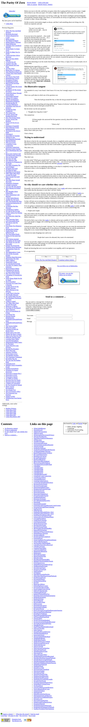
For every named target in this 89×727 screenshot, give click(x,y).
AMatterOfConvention (40, 432)
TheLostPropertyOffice (40, 654)
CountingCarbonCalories (41, 481)
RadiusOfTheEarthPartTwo (42, 594)
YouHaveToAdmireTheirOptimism (44, 709)
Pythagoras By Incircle (12, 270)
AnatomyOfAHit (38, 446)
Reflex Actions (10, 39)
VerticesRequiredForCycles (42, 689)
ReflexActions (38, 604)
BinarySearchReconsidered (41, 461)
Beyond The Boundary (12, 349)
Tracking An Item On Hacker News (12, 330)
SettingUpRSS (38, 618)
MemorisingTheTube (40, 556)
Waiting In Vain (10, 137)
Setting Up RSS (10, 396)
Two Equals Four (11, 390)
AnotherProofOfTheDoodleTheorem (44, 450)
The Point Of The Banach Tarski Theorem (13, 308)
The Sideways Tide (11, 160)
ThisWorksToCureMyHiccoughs (43, 679)
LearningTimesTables (40, 548)
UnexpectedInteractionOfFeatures (43, 687)
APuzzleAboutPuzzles (40, 436)
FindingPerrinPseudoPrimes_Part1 (44, 512)
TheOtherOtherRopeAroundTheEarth (44, 658)
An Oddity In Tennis (12, 378)
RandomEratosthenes (40, 597)
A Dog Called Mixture (12, 198)
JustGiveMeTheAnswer (40, 541)
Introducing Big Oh (11, 103)
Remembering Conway (12, 78)
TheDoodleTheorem (39, 645)
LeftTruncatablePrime (40, 550)
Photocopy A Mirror (11, 306)
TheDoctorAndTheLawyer (41, 643)
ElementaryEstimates (40, 499)
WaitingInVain (38, 692)
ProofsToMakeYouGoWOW (42, 589)
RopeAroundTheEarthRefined (42, 612)
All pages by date (13, 715)
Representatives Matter (12, 268)
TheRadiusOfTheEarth (40, 664)
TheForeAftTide (38, 646)
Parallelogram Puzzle (12, 81)
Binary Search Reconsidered (10, 387)
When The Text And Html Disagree (46, 260)
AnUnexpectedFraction (40, 443)
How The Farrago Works (13, 118)
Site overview (23, 715)
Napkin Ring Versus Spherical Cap (11, 231)
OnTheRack (37, 573)
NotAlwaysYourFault (40, 569)
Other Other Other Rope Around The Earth (13, 174)
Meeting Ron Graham (12, 229)
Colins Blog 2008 (11, 413)
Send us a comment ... (11, 435)
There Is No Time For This (13, 336)
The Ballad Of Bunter (12, 40)
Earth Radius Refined (12, 96)
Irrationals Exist (10, 363)
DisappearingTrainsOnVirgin (42, 489)
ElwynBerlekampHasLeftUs (42, 500)
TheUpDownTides (39, 673)
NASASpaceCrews (39, 563)
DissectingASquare (39, 492)
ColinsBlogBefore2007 (40, 474)
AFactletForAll (38, 430)
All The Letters (10, 68)
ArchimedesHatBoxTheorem (42, 451)
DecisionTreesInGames (40, 486)
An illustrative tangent (11, 428)
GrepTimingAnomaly (40, 522)
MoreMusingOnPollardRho (42, 559)
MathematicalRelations (40, 551)
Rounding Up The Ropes (13, 172)
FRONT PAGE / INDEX (45, 4)
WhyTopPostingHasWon (41, 700)
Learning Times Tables (12, 339)
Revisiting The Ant (11, 359)
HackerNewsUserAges (40, 523)
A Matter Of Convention (13, 383)
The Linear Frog (10, 113)
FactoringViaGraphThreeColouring (44, 507)
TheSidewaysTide (39, 668)
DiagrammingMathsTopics (41, 487)
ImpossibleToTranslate (40, 530)
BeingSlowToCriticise (40, 456)
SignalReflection (38, 625)
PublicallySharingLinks (40, 591)
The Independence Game (13, 252)
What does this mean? (22, 714)
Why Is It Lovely (11, 142)
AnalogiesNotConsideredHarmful (43, 445)
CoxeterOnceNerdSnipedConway (43, 482)
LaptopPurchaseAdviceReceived (43, 545)
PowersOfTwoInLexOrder (41, 587)
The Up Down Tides (12, 157)
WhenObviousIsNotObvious (42, 694)
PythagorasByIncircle (40, 592)
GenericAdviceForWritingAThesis (44, 517)
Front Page (4, 715)
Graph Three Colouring (12, 293)
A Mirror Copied (11, 301)
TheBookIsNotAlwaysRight (42, 641)
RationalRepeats (38, 600)
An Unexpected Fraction (13, 263)
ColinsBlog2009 (38, 471)
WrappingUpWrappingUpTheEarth (44, 707)
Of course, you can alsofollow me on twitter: (66, 274)
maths (63, 188)
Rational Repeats (11, 140)
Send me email (34, 714)
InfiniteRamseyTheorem (41, 533)
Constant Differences (12, 104)
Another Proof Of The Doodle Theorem (12, 287)
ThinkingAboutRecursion (41, 677)
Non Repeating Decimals (13, 139)
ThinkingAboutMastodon (41, 676)
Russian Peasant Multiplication (10, 317)
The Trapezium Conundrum (14, 357)
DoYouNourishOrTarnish (41, 495)
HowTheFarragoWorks (40, 527)
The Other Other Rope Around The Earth (12, 303)
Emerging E (9, 134)
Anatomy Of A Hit (11, 63)
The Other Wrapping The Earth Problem (13, 166)
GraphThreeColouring (40, 520)
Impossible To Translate (13, 136)
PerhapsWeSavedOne (40, 581)
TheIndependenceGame (40, 651)
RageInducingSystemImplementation (44, 595)
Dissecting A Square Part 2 (13, 373)
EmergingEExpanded (40, 504)
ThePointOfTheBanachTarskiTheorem (45, 663)
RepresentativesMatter (40, 607)
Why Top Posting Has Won (14, 201)
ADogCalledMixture (40, 428)
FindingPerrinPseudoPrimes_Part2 (44, 513)
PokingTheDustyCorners (41, 586)
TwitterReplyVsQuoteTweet (42, 684)
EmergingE (37, 502)
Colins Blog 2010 (11, 410)
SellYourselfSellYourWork (41, 617)
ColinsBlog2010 (38, 472)
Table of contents (32, 4)
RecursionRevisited (39, 602)
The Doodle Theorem (12, 295)
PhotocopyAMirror (39, 584)
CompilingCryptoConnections (42, 476)
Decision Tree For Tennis (13, 380)
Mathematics (37, 553)
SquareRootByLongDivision (42, 632)
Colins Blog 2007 (11, 415)
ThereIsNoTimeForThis (40, 674)
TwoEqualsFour (38, 686)
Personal (36, 582)
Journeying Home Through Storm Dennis (13, 94)
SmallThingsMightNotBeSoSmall (43, 627)
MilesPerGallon (38, 558)
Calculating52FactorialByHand (43, 464)
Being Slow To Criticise (13, 70)
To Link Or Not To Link (13, 211)
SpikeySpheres (38, 630)
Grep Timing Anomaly (12, 239)
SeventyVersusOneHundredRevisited (44, 622)
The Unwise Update (11, 326)
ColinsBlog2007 (38, 468)
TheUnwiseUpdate (39, 671)
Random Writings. (11, 408)
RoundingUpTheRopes (40, 614)
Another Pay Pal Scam (12, 199)
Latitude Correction (11, 185)
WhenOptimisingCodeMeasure (43, 695)
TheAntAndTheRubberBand (42, 636)
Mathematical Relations (13, 101)
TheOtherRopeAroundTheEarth (43, 659)
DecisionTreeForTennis (40, 484)
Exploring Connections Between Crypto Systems (13, 148)
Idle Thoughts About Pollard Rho (12, 192)
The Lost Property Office (13, 391)
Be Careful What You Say (13, 296)
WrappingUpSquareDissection (42, 705)
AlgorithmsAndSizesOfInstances (43, 438)
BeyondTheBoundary (40, 458)
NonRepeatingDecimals (41, 566)
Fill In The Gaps (10, 350)
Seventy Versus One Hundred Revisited (11, 115)
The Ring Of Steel (11, 170)
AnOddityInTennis (39, 441)
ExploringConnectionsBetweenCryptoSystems (47, 505)
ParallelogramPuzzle (40, 577)
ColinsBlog (37, 466)
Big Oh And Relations (12, 99)
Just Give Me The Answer (13, 186)
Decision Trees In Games (13, 381)
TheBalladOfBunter (39, 638)
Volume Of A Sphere (12, 98)
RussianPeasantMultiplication (42, 615)
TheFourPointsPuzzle (40, 650)
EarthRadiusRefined (39, 497)
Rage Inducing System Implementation (12, 128)
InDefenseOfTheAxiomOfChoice (43, 532)
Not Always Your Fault (12, 77)
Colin (74, 423)
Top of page (32, 715)
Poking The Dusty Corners (13, 334)
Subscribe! (12, 11)
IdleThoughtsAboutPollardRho (43, 528)
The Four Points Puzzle (12, 234)
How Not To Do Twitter (13, 273)
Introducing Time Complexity (11, 110)
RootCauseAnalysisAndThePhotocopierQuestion (48, 610)
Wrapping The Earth (12, 168)
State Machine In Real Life (13, 72)
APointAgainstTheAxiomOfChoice (44, 435)
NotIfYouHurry (38, 571)
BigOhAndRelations (40, 459)
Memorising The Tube (12, 259)
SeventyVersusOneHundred (42, 620)
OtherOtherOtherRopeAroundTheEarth (45, 576)
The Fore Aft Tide (11, 159)
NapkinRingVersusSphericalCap (43, 564)
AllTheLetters (38, 440)
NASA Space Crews (12, 354)
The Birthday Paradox (12, 355)
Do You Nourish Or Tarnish (14, 385)
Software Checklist (11, 352)
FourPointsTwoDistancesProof (42, 515)
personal (59, 163)
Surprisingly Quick (11, 262)
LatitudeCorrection (39, 546)
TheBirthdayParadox (40, 640)
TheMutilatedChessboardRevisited (44, 656)
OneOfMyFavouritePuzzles (42, 574)
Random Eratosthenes (12, 368)
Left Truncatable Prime (12, 221)
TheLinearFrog (38, 653)
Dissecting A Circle (11, 375)
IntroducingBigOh (39, 535)
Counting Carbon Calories (66, 260)
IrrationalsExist (38, 538)
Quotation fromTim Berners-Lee (17, 720)
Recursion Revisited (11, 34)
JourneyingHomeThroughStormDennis (45, 540)
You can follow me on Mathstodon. (67, 266)
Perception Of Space (12, 80)
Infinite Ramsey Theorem (13, 42)
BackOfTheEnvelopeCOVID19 (43, 453)
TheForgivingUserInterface (42, 648)
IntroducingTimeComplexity (42, 536)
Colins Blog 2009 (11, 412)
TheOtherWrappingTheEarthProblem (44, 661)
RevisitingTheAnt (39, 609)
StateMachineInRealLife (41, 633)
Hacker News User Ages (13, 332)
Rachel (80, 423)
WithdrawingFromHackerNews (43, 702)
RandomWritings (39, 599)
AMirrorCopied (38, 433)
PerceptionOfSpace (39, 579)
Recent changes (31, 2)
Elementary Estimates (12, 183)
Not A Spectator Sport (12, 219)
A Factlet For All (11, 62)
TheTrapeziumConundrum (41, 669)
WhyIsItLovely (38, 699)
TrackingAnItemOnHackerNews (43, 682)
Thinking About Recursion (13, 257)
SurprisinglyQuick (39, 635)
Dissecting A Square (12, 377)
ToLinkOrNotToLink (40, 681)
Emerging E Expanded (12, 126)
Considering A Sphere (12, 209)
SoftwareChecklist (39, 628)
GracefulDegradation (40, 518)
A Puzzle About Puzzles (13, 272)
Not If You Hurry (11, 281)
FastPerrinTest (38, 509)
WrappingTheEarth (39, 704)
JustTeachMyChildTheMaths (42, 543)
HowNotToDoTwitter (40, 525)
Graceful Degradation (12, 341)
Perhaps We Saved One (12, 245)
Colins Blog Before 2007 (13, 416)
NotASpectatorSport (40, 568)
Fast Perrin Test (10, 314)
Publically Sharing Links (13, 337)
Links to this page (43, 2)
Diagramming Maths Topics (14, 342)
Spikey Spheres (10, 260)
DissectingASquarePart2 (41, 494)
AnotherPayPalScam (40, 448)
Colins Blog (9, 24)
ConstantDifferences (40, 479)
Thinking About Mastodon (13, 247)
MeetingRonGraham (40, 554)
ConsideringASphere (40, 477)
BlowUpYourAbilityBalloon (42, 463)
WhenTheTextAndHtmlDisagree (43, 697)
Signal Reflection (11, 44)
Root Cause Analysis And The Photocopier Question (13, 154)
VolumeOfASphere (39, 691)
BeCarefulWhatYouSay (40, 454)
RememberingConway (40, 605)
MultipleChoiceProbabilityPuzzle (43, 561)
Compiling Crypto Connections (11, 144)
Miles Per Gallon (11, 327)
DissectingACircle (39, 491)
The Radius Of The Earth (13, 240)
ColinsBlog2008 (38, 469)
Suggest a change (8, 714)
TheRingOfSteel (38, 666)
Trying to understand (11, 430)
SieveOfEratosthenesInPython (42, 623)
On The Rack (9, 344)
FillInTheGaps (38, 510)
